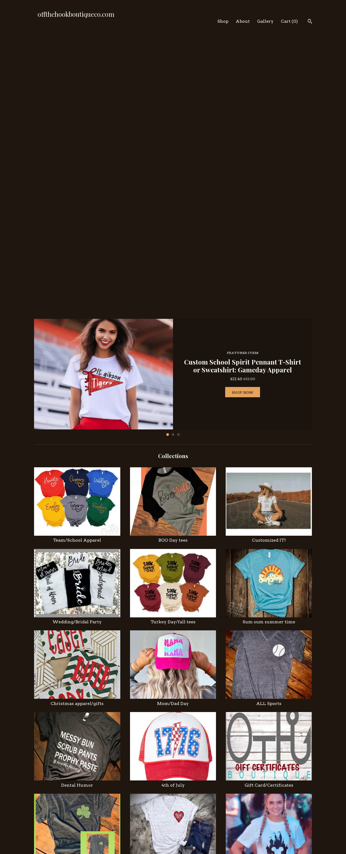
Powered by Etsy (266, 834)
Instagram (188, 815)
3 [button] (178, 158)
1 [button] (167, 158)
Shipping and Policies (127, 828)
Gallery (265, 21)
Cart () (289, 21)
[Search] (310, 22)
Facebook (187, 822)
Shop (222, 21)
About (243, 21)
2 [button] (173, 158)
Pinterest (187, 828)
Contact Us (117, 835)
